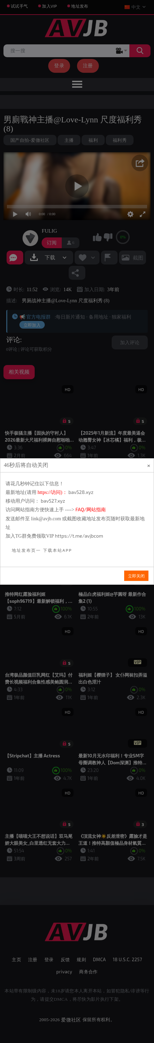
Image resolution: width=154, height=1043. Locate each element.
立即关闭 (136, 575)
